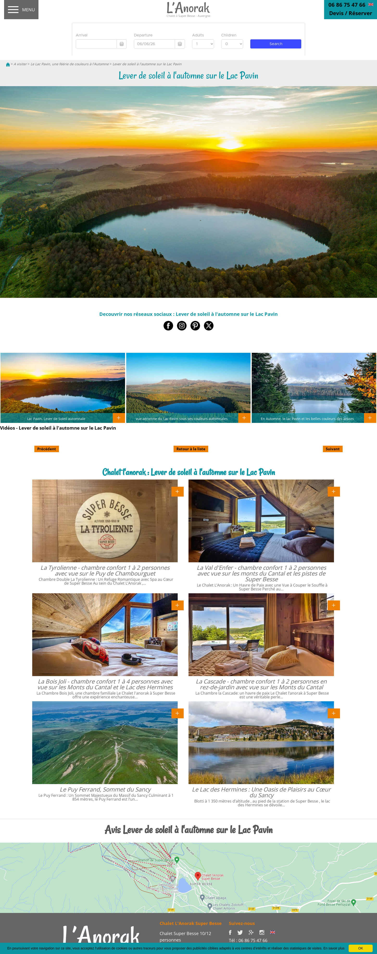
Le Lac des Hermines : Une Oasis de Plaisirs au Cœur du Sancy (261, 792)
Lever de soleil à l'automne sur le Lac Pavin (147, 64)
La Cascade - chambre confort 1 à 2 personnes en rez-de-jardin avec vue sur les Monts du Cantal (261, 684)
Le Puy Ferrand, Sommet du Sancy (105, 789)
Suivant (333, 448)
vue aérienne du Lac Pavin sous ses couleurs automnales (182, 418)
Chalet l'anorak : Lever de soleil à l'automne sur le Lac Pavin (188, 472)
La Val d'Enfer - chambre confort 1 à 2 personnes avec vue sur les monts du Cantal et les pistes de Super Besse (261, 573)
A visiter (20, 64)
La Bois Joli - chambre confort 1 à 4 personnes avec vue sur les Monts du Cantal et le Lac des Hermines (105, 684)
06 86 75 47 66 (346, 4)
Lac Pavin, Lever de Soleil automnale (56, 418)
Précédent (46, 448)
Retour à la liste (190, 448)
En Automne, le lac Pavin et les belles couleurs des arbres (307, 418)
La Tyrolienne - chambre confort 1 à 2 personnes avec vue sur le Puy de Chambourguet (105, 570)
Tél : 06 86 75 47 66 (248, 940)
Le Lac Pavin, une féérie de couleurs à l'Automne (70, 64)
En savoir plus (334, 948)
